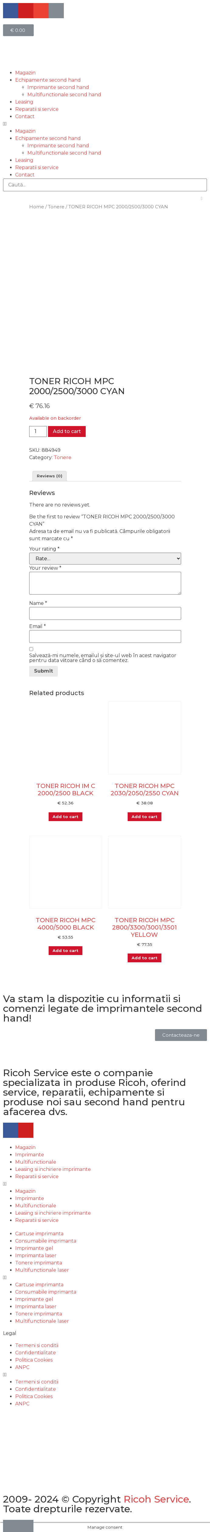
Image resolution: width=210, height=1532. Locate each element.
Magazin (25, 73)
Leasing (24, 102)
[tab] (50, 476)
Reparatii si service (37, 109)
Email (37, 626)
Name (38, 603)
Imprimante (29, 1155)
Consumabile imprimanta (45, 1241)
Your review (45, 568)
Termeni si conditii (36, 1345)
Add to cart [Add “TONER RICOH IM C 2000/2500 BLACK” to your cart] (65, 816)
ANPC (22, 1367)
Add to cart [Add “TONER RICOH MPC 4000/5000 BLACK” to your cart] (65, 950)
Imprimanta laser (36, 1255)
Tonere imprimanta (38, 1263)
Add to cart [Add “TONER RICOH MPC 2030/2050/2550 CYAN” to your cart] (144, 816)
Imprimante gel (34, 1248)
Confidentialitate (35, 1353)
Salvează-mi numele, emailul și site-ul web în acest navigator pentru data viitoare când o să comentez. (102, 658)
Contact (25, 116)
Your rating (44, 549)
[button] (105, 124)
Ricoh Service (156, 1499)
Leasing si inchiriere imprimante (53, 1169)
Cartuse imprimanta (39, 1234)
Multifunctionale (35, 1162)
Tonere (56, 207)
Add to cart (67, 431)
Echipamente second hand (48, 80)
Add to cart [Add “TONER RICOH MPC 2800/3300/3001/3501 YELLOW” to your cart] (144, 957)
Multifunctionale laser (42, 1270)
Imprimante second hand (58, 87)
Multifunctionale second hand (64, 94)
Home (36, 207)
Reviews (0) (49, 475)
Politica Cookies (34, 1360)
